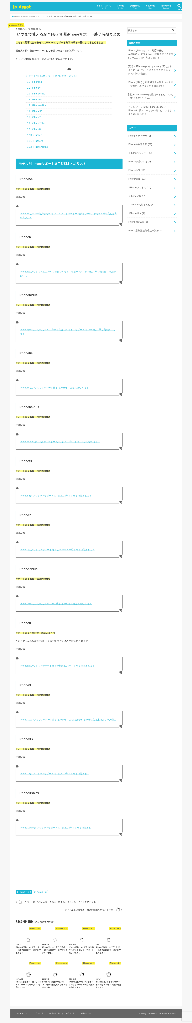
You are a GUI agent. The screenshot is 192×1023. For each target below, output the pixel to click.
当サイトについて (104, 7)
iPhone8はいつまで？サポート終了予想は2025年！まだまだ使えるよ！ (57, 665)
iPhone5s (34, 82)
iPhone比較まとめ (142, 190)
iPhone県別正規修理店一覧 (143, 213)
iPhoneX (34, 135)
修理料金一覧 (135, 7)
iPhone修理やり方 (138, 151)
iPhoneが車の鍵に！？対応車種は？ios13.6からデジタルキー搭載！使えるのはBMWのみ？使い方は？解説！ (150, 53)
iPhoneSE (34, 111)
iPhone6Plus (36, 93)
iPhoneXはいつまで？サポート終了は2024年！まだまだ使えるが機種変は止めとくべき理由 (68, 719)
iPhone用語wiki (137, 206)
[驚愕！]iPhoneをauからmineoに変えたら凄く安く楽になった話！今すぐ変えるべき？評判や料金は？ (150, 67)
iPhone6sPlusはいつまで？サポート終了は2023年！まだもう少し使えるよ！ (60, 441)
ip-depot (22, 7)
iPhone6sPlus (36, 105)
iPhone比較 (137, 182)
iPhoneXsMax (37, 147)
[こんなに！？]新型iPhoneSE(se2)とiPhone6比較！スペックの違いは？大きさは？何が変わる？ (151, 104)
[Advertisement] (69, 863)
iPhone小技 (136, 159)
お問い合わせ (166, 7)
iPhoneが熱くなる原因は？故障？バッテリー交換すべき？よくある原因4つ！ (150, 80)
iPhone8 (34, 129)
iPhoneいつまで (25, 892)
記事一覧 (120, 7)
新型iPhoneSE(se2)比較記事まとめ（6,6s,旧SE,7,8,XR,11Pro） (149, 91)
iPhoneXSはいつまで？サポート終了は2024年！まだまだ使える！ (54, 773)
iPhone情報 (136, 167)
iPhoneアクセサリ (138, 128)
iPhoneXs (35, 141)
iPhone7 (34, 117)
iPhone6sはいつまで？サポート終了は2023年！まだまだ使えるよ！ (55, 387)
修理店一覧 (150, 7)
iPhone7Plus (36, 123)
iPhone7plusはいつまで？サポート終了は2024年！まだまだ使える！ (56, 603)
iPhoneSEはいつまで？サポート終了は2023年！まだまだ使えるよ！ (56, 495)
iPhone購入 (136, 198)
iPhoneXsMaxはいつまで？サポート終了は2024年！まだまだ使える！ (56, 827)
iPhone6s (34, 99)
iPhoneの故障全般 (139, 136)
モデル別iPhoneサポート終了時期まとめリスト (52, 76)
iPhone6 (34, 88)
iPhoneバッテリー (139, 143)
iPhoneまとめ (41, 892)
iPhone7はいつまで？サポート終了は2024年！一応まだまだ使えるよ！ (57, 549)
